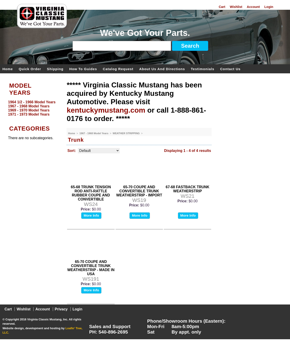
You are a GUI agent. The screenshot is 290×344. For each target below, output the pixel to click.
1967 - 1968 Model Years (94, 133)
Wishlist (236, 7)
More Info (91, 215)
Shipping (55, 69)
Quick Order (30, 69)
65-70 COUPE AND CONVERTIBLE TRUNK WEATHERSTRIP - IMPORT (139, 191)
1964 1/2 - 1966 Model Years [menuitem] (32, 102)
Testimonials (202, 69)
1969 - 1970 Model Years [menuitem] (29, 110)
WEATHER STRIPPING (126, 133)
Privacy (61, 309)
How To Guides (83, 69)
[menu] (32, 108)
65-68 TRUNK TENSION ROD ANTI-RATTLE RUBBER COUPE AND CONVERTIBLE (91, 193)
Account (253, 7)
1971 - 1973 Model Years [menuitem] (29, 114)
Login (268, 7)
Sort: (71, 151)
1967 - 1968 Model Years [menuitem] (29, 106)
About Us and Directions (162, 69)
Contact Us (230, 69)
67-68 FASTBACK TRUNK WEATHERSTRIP (187, 189)
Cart (222, 7)
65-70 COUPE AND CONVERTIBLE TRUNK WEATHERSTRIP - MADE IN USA (90, 268)
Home (7, 69)
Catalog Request (118, 69)
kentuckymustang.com (106, 110)
